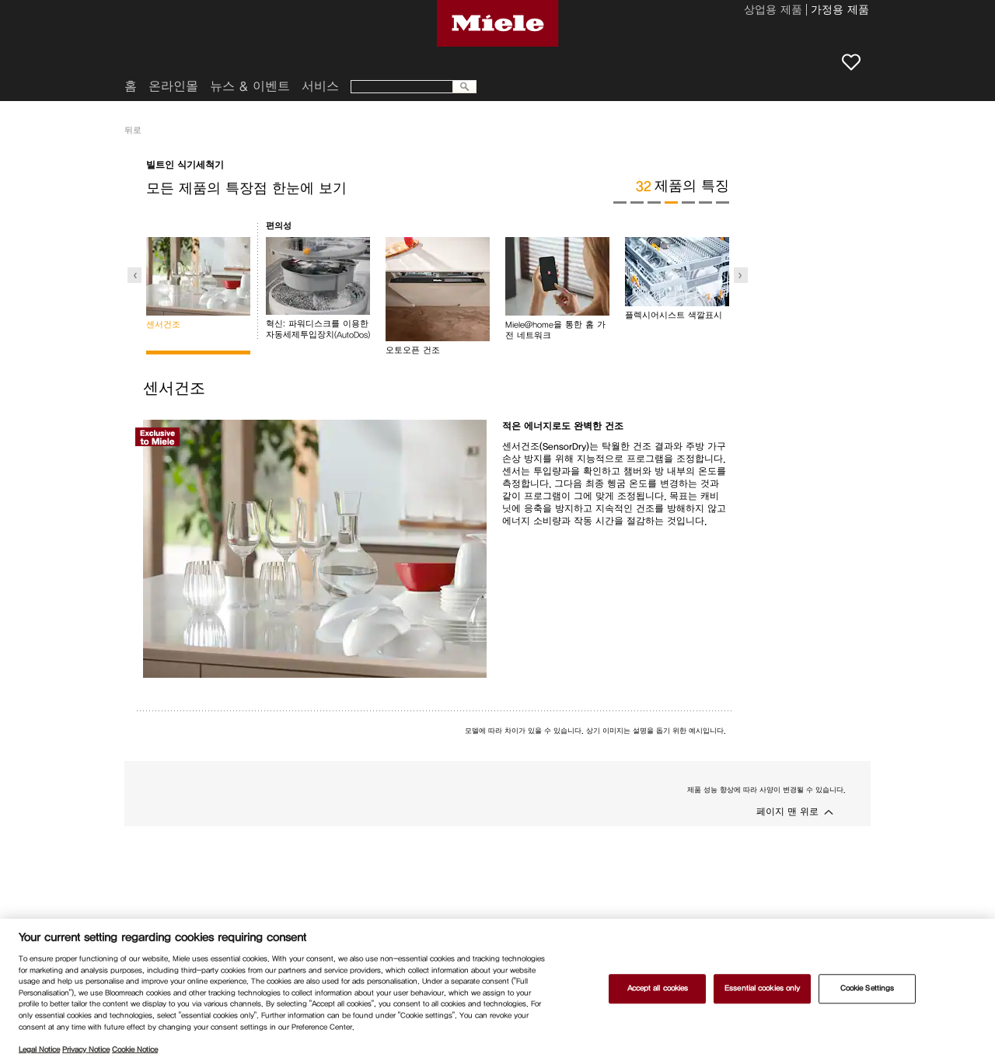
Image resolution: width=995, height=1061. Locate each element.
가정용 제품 (840, 11)
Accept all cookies (658, 989)
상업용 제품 (773, 11)
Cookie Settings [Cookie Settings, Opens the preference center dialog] (867, 989)
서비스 (320, 86)
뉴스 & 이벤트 (250, 86)
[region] (497, 990)
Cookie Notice (135, 1049)
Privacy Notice (86, 1049)
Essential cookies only (762, 989)
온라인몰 (173, 86)
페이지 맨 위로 (787, 811)
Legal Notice (39, 1049)
